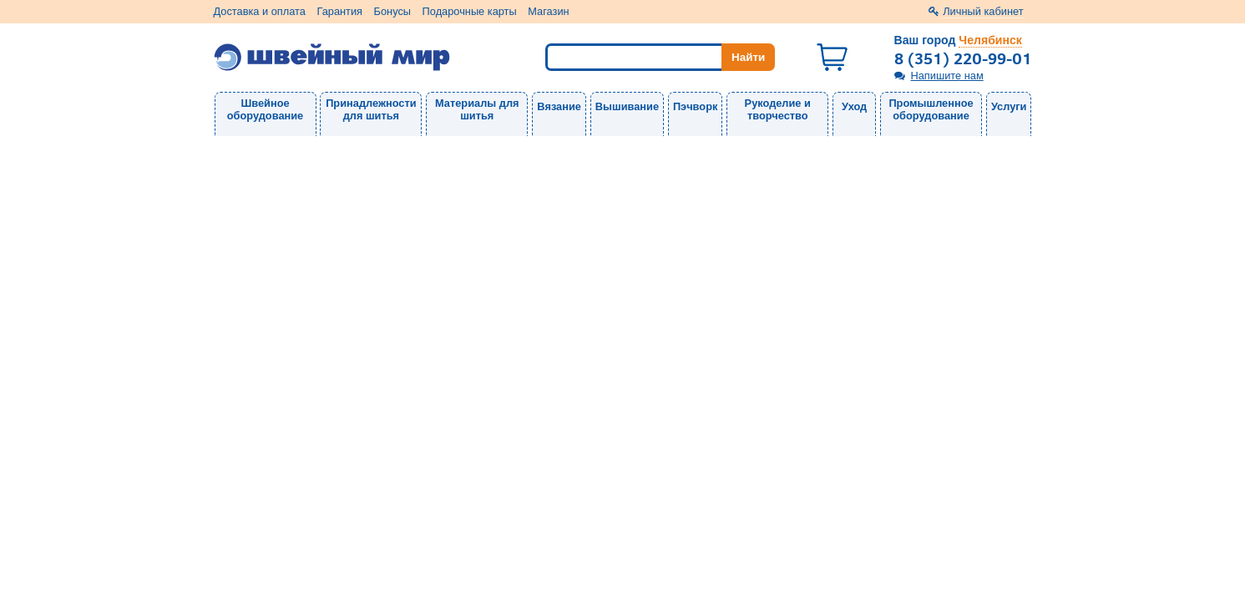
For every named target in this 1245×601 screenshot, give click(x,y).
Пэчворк (695, 106)
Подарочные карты (470, 11)
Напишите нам (947, 75)
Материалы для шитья (477, 109)
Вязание (559, 106)
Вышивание (627, 106)
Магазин (548, 11)
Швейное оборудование (265, 109)
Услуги (1009, 106)
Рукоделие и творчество (778, 109)
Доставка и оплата (260, 11)
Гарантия (339, 11)
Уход (854, 106)
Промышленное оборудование (930, 109)
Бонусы (392, 11)
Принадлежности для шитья (371, 109)
